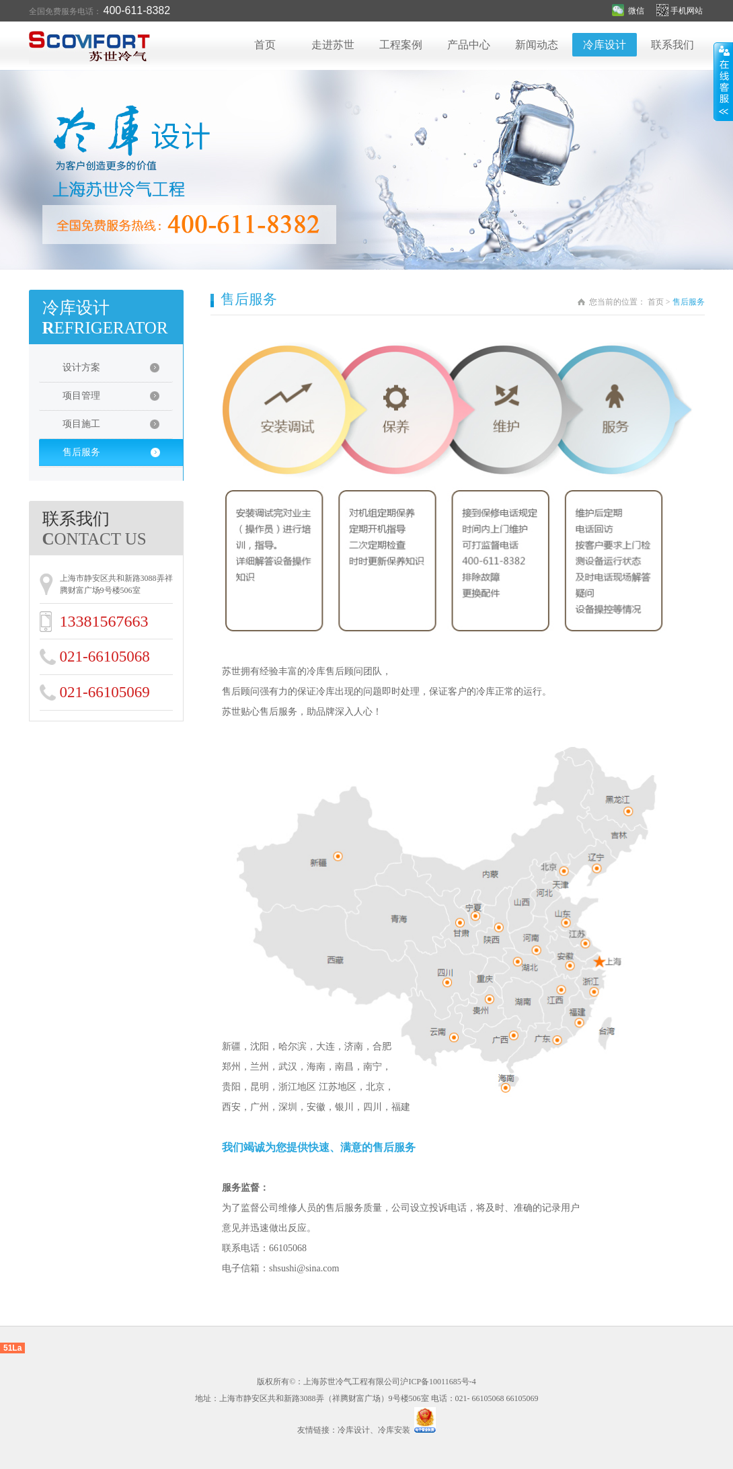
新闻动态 (536, 44)
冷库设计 (604, 44)
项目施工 (118, 428)
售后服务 (120, 456)
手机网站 (680, 10)
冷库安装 (394, 1430)
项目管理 (118, 400)
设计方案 (118, 371)
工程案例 (400, 44)
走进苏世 (332, 44)
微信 (628, 10)
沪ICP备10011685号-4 (437, 1381)
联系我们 (672, 44)
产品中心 (468, 44)
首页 (265, 44)
